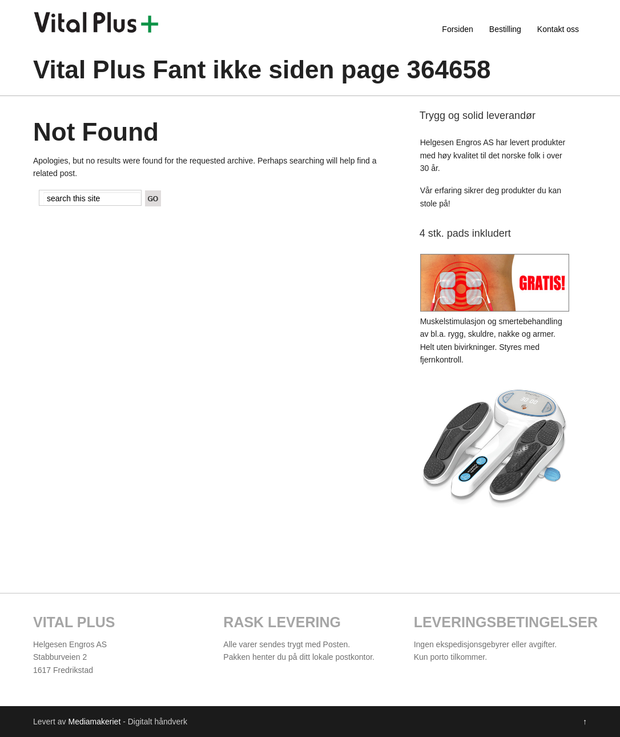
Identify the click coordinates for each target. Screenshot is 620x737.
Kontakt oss (558, 29)
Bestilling (505, 29)
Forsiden (457, 29)
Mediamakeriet (94, 721)
